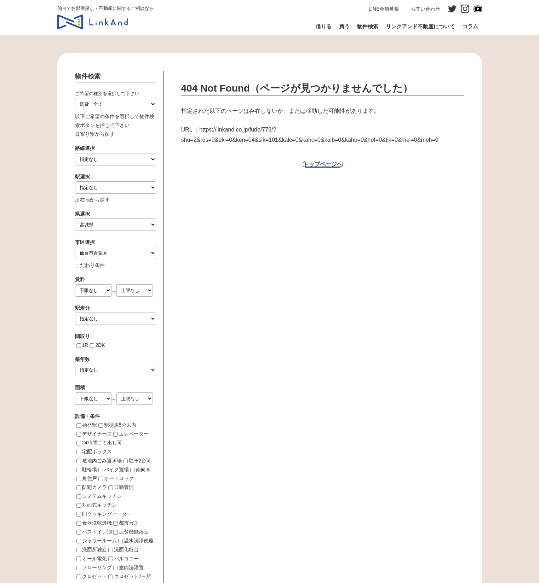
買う (344, 26)
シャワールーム (99, 540)
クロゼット (94, 576)
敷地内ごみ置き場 (102, 461)
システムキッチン (102, 496)
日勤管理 (124, 487)
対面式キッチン (99, 505)
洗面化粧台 (126, 549)
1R (85, 345)
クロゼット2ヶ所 (132, 576)
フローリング (97, 567)
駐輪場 (89, 469)
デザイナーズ (97, 434)
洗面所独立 (94, 549)
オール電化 (94, 558)
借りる (324, 26)
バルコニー (126, 558)
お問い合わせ (425, 9)
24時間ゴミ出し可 (102, 442)
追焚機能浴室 (134, 532)
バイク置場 (116, 469)
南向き (143, 469)
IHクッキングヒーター (107, 514)
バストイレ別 (97, 532)
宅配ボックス (97, 451)
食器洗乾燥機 (97, 523)
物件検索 (367, 26)
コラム (470, 26)
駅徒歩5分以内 (120, 425)
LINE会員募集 (383, 9)
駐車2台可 (140, 461)
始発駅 (89, 425)
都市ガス (129, 523)
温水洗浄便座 (139, 540)
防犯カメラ (94, 487)
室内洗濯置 (131, 567)
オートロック (119, 478)
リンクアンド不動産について (420, 26)
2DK (100, 345)
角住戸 (89, 478)
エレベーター (134, 434)
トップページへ (323, 164)
